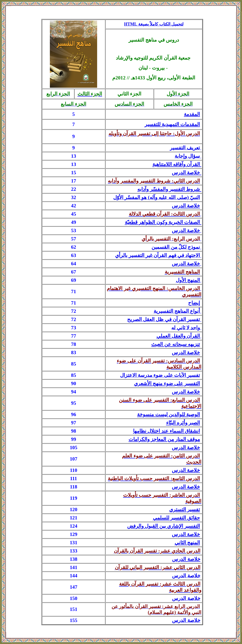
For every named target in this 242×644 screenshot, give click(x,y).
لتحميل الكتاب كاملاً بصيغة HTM (153, 24)
